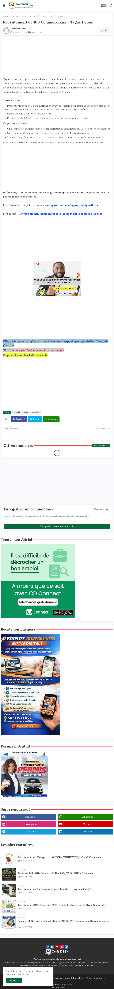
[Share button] (63, 419)
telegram (30, 831)
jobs (26, 412)
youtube (87, 824)
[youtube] (57, 947)
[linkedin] (52, 947)
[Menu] (4, 5)
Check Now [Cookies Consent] (23, 974)
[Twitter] (35, 419)
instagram (30, 824)
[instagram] (62, 947)
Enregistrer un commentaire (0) (57, 526)
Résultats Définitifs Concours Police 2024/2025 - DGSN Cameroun (55, 873)
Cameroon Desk (57, 987)
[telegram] (66, 947)
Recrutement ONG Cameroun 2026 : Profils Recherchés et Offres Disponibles (61, 905)
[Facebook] (19, 419)
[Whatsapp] (51, 419)
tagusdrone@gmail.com (85, 205)
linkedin (87, 831)
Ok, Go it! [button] (14, 980)
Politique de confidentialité (68, 978)
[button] (104, 5)
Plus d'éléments (101, 445)
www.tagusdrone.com (55, 205)
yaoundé (15, 16)
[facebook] (47, 947)
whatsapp (87, 816)
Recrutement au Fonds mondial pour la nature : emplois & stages (54, 889)
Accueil (6, 16)
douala (17, 412)
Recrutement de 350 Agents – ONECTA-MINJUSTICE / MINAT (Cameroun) (59, 857)
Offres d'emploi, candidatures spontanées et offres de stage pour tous (61, 213)
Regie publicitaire (95, 978)
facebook (30, 816)
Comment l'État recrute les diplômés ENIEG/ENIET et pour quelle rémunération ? (63, 922)
